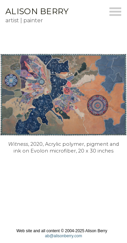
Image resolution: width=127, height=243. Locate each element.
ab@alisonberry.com (63, 236)
